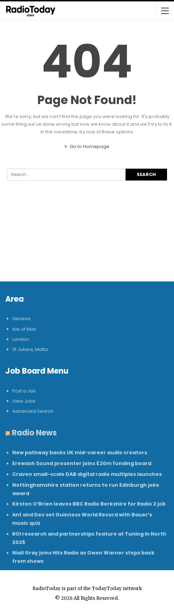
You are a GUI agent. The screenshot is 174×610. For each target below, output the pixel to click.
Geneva (21, 318)
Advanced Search (32, 411)
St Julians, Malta (30, 349)
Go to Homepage (87, 146)
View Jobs (24, 401)
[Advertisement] (87, 242)
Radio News (34, 432)
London (20, 339)
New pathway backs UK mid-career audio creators (79, 452)
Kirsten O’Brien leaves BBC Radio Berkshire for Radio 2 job (89, 503)
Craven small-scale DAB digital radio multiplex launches (87, 474)
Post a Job (24, 391)
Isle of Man (24, 329)
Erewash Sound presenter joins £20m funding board (81, 463)
